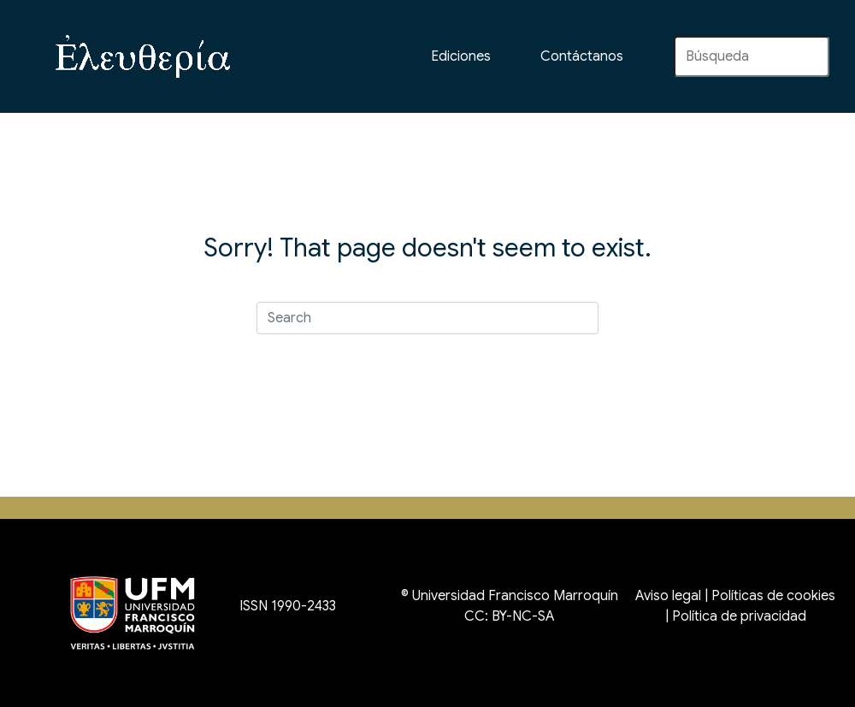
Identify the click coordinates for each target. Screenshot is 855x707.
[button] (582, 56)
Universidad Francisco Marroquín (515, 595)
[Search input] (751, 56)
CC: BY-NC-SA (509, 616)
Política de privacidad (739, 616)
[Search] (427, 318)
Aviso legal (668, 595)
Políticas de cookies (773, 595)
